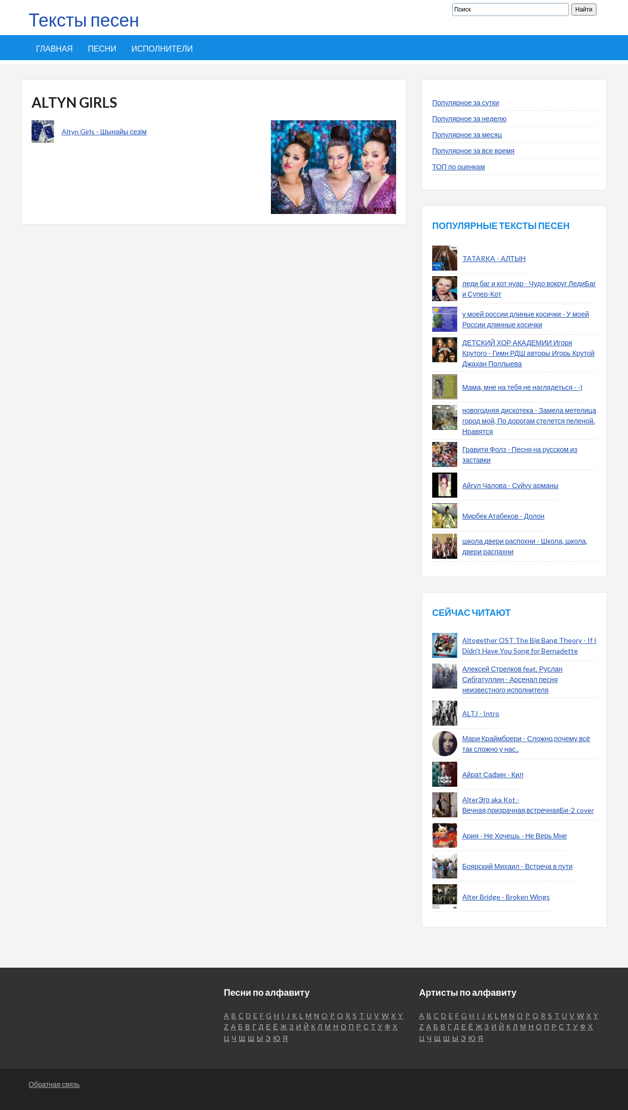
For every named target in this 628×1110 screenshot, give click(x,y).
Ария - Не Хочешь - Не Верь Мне (514, 835)
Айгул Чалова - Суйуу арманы (510, 485)
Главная (54, 48)
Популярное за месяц (467, 134)
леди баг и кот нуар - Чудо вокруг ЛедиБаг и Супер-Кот (529, 288)
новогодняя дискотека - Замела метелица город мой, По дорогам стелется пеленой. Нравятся (529, 420)
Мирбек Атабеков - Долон (503, 516)
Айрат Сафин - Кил (492, 774)
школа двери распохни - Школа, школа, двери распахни (524, 546)
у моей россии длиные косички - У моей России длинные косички (525, 319)
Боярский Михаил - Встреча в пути (517, 866)
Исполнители (162, 48)
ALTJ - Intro (480, 713)
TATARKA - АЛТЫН (494, 258)
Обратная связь (54, 1084)
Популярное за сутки (465, 102)
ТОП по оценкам (458, 166)
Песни (102, 48)
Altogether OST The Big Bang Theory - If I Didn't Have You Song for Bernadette (529, 645)
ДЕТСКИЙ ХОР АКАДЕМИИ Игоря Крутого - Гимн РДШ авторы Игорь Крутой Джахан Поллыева (528, 353)
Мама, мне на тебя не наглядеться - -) (522, 387)
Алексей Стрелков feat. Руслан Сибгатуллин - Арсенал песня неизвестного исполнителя (512, 679)
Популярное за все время (473, 150)
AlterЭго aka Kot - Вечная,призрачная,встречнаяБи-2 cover (528, 804)
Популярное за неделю (469, 118)
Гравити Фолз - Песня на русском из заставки (519, 454)
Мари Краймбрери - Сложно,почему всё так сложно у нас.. (526, 743)
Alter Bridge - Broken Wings (506, 897)
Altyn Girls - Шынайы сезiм (104, 131)
